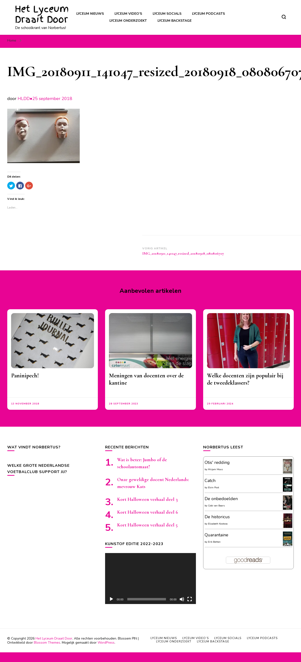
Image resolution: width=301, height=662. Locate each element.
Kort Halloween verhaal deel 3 (147, 499)
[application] (150, 578)
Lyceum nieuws (90, 13)
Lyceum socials (167, 13)
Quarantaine (216, 535)
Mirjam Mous (215, 469)
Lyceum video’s (128, 13)
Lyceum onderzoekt (128, 20)
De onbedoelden (221, 499)
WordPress (106, 642)
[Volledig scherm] (189, 599)
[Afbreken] (181, 599)
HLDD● (25, 98)
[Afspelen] (111, 599)
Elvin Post (213, 487)
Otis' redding (217, 462)
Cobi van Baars (216, 505)
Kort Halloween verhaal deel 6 (147, 512)
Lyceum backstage (175, 20)
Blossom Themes (47, 642)
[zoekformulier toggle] (284, 17)
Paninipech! (25, 375)
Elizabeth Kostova (218, 523)
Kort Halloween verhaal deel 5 (147, 525)
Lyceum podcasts (208, 13)
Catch (210, 480)
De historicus (217, 517)
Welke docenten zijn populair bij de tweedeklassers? (245, 379)
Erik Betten (214, 542)
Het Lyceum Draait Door (42, 14)
